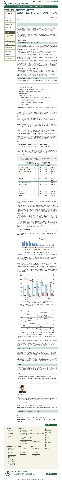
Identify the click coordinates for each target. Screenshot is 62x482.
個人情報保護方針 (49, 442)
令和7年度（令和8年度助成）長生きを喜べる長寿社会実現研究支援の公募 (26, 437)
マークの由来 (10, 433)
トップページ (9, 13)
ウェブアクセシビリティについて (51, 445)
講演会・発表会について (10, 28)
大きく (55, 1)
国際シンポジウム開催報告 (10, 36)
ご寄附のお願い (9, 51)
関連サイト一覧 (9, 54)
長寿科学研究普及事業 (24, 443)
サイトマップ (33, 1)
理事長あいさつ (11, 430)
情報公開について (11, 436)
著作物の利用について (50, 435)
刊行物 (7, 32)
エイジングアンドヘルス (10, 40)
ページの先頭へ (52, 424)
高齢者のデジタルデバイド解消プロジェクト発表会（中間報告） (12, 460)
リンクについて (49, 432)
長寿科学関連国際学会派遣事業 (26, 440)
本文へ (5, 1)
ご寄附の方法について (36, 448)
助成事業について (10, 24)
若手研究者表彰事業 (37, 441)
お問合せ (39, 1)
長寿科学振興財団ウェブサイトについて (51, 430)
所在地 (51, 473)
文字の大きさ (47, 1)
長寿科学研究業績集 (10, 43)
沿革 (9, 431)
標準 (52, 1)
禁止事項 (47, 437)
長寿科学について (10, 17)
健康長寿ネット (9, 47)
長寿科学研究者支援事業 (24, 441)
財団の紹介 (8, 20)
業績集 (21, 451)
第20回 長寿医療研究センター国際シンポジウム (12, 464)
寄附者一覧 (34, 455)
